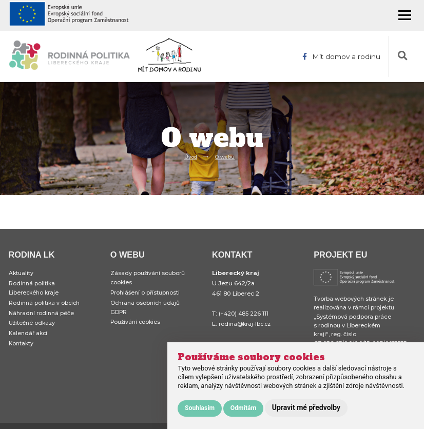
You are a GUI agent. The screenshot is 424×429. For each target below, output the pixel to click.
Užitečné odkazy (33, 328)
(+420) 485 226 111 (245, 313)
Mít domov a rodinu (340, 56)
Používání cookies (136, 327)
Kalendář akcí (29, 339)
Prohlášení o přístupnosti (147, 295)
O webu (226, 156)
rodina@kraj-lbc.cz (247, 323)
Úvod (189, 156)
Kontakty (22, 350)
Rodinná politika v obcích (46, 305)
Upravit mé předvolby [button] (306, 407)
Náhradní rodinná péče (43, 317)
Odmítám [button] (243, 408)
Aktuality (21, 273)
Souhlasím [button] (200, 408)
